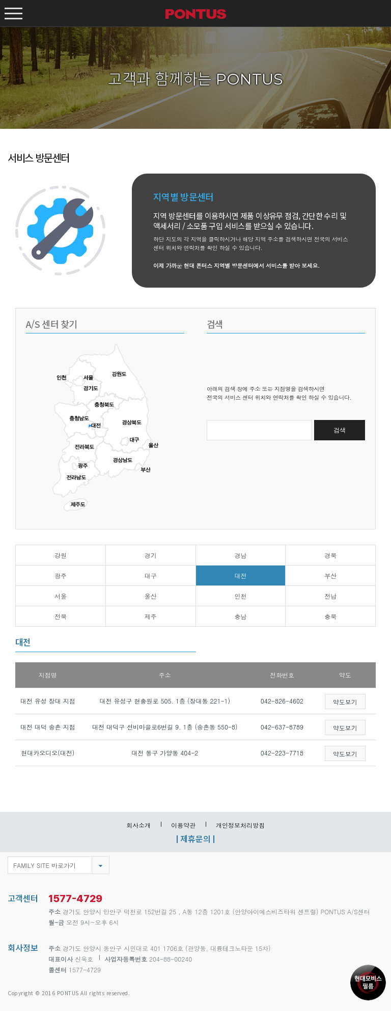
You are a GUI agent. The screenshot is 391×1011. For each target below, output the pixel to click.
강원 (60, 555)
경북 (330, 555)
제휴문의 (195, 838)
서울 (60, 596)
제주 (151, 616)
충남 (240, 616)
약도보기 (345, 701)
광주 (60, 575)
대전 (240, 575)
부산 (330, 575)
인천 (240, 596)
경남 (240, 555)
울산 (151, 596)
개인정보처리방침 (240, 825)
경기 (151, 555)
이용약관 (183, 825)
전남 (330, 596)
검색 (339, 430)
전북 (60, 616)
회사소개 (138, 825)
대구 (151, 575)
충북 (330, 616)
